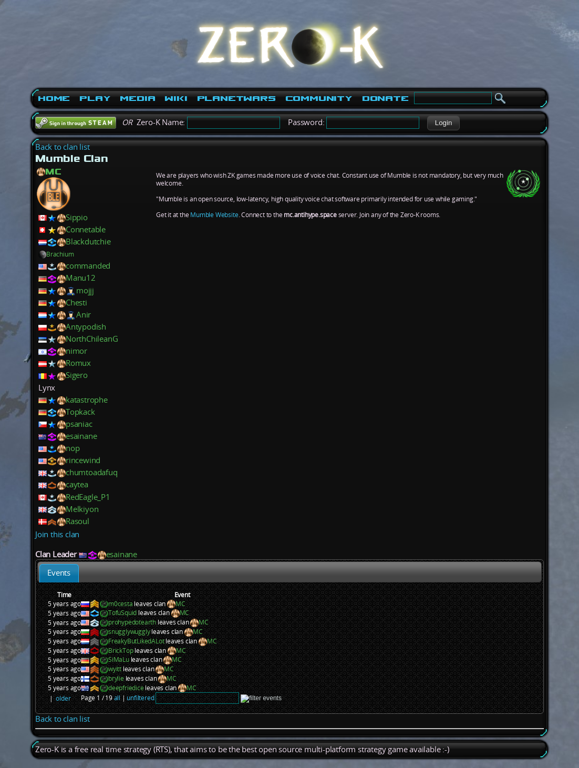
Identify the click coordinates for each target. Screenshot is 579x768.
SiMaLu (118, 659)
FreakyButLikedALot (136, 641)
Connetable (86, 229)
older (63, 698)
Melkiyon (82, 509)
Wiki (175, 98)
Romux (78, 363)
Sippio (77, 217)
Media (137, 98)
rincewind (83, 460)
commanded (88, 266)
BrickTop (120, 650)
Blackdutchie (88, 242)
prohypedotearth (132, 622)
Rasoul (77, 521)
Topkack (80, 412)
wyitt (114, 668)
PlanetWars (236, 98)
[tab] (59, 573)
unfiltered (140, 697)
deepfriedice (126, 687)
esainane (81, 436)
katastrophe (87, 400)
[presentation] (59, 573)
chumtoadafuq (92, 472)
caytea (77, 484)
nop (72, 448)
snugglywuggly (129, 631)
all (117, 697)
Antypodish (86, 327)
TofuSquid (122, 612)
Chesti (76, 303)
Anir (83, 315)
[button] (443, 123)
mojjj (85, 290)
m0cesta (120, 603)
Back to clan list (62, 147)
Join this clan (57, 534)
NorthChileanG (92, 339)
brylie (116, 678)
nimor (76, 351)
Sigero (77, 375)
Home (54, 98)
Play (94, 98)
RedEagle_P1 (88, 497)
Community (319, 98)
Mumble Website (214, 215)
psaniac (79, 424)
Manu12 (81, 278)
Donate (385, 98)
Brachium (56, 254)
